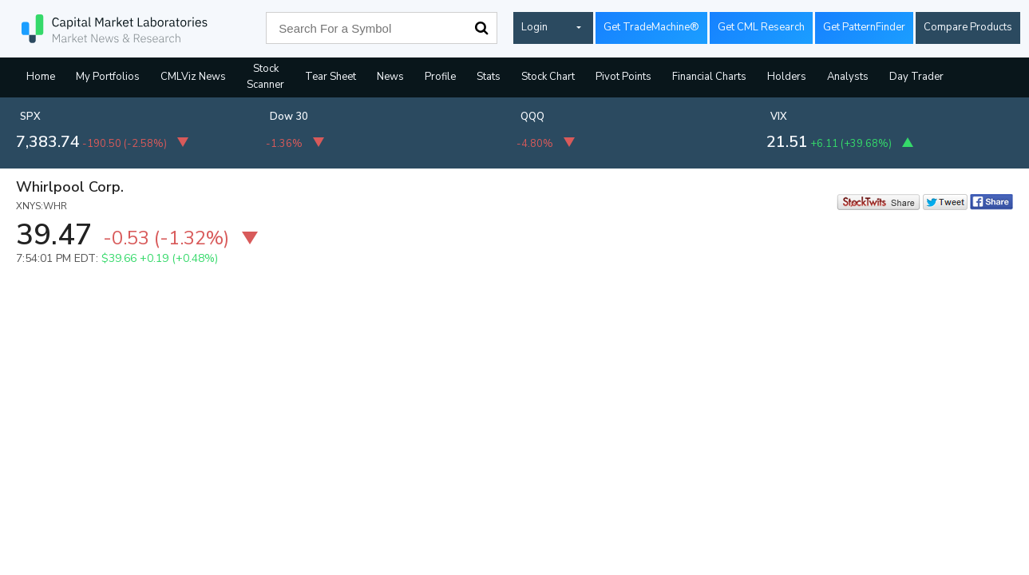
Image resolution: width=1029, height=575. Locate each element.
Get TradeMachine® (651, 27)
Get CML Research (761, 27)
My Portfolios (108, 76)
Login (534, 27)
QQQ (532, 116)
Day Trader (916, 76)
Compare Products (968, 27)
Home (40, 76)
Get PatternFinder (864, 27)
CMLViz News (193, 76)
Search (481, 28)
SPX (30, 116)
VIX (778, 116)
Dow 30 (289, 116)
